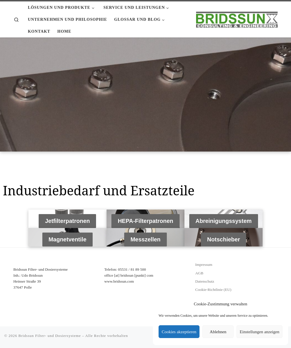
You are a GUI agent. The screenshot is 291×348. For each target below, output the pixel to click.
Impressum (203, 264)
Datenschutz (204, 281)
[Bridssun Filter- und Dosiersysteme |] (237, 19)
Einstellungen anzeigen (259, 332)
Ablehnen (218, 332)
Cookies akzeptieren (179, 332)
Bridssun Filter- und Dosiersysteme (49, 336)
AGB (199, 273)
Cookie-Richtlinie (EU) (213, 289)
